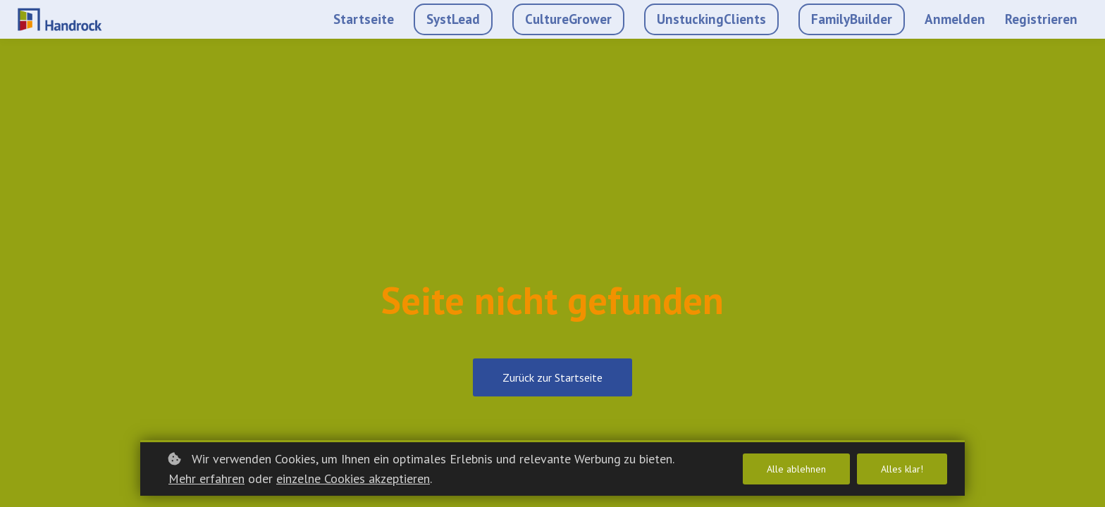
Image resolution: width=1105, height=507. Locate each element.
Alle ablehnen (796, 469)
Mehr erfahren (206, 478)
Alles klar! (902, 469)
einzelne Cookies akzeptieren (353, 478)
